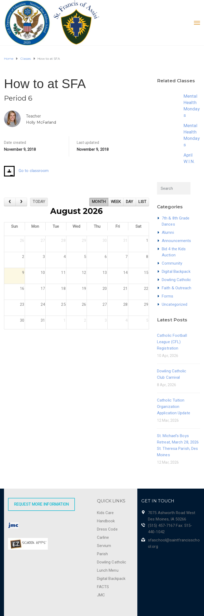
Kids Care (105, 512)
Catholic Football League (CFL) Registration (172, 342)
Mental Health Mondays (192, 105)
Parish (102, 554)
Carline (103, 537)
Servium (104, 545)
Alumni (168, 232)
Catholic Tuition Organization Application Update (173, 406)
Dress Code (107, 529)
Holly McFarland (41, 122)
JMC (101, 595)
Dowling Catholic (176, 279)
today (39, 201)
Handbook (106, 521)
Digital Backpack (176, 271)
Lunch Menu (107, 570)
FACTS (103, 586)
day (129, 201)
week (116, 201)
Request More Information (41, 504)
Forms (167, 296)
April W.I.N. (189, 158)
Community (172, 263)
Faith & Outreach (177, 288)
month (99, 201)
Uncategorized (174, 304)
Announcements (176, 240)
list (142, 201)
